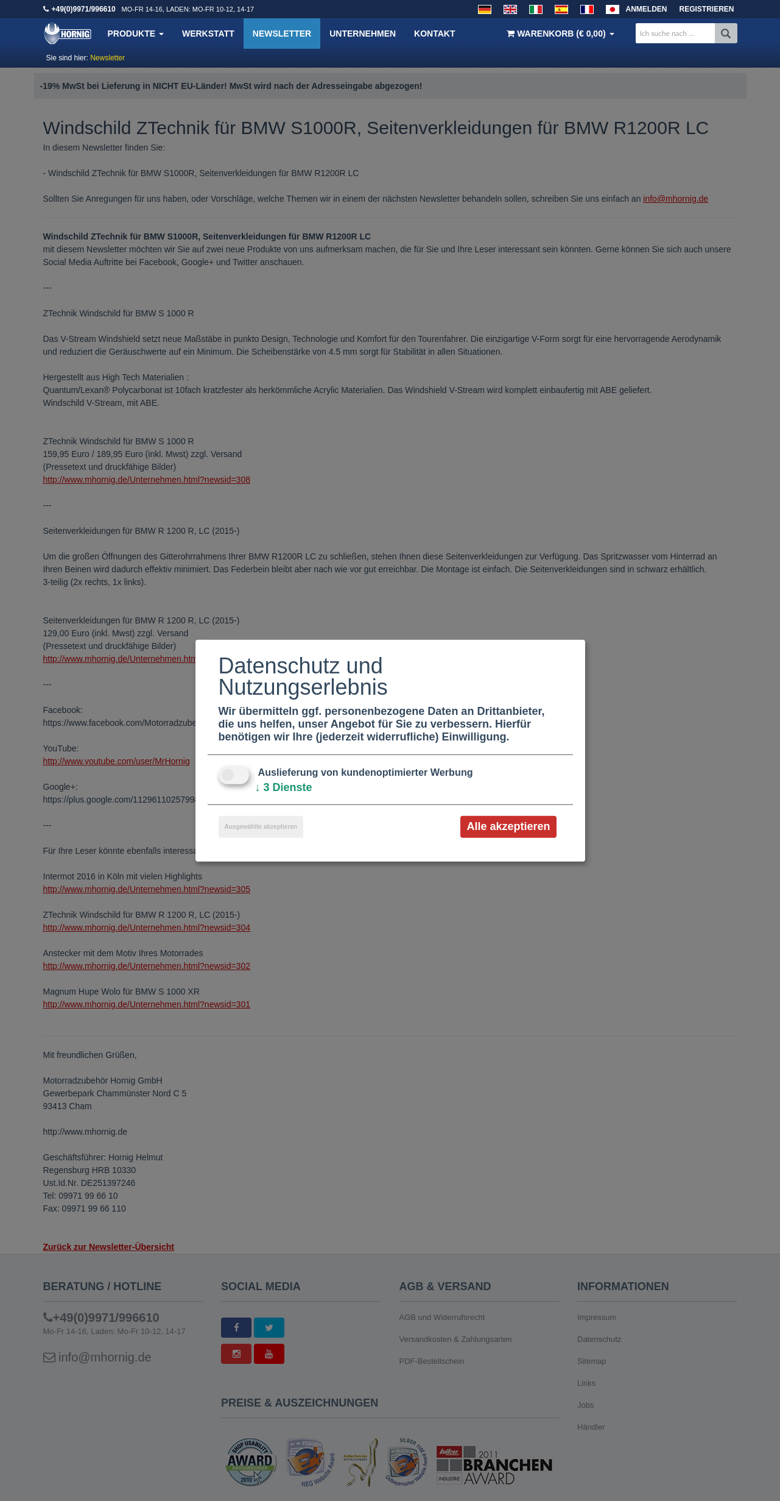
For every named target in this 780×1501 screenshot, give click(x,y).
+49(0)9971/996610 (84, 9)
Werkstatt (208, 33)
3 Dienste (283, 787)
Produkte (136, 33)
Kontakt (434, 33)
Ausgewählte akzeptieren (261, 826)
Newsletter (282, 33)
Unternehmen (362, 33)
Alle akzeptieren (508, 826)
